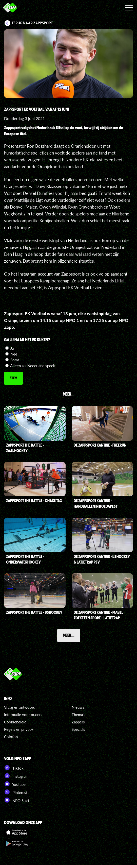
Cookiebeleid (15, 722)
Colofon (11, 736)
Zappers (78, 722)
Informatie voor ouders (23, 714)
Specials (78, 729)
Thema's (78, 714)
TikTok (14, 768)
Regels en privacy (18, 729)
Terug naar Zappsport (32, 23)
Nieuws (78, 707)
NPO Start (16, 800)
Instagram (16, 776)
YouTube (15, 784)
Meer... (68, 635)
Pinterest (15, 792)
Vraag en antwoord (19, 707)
